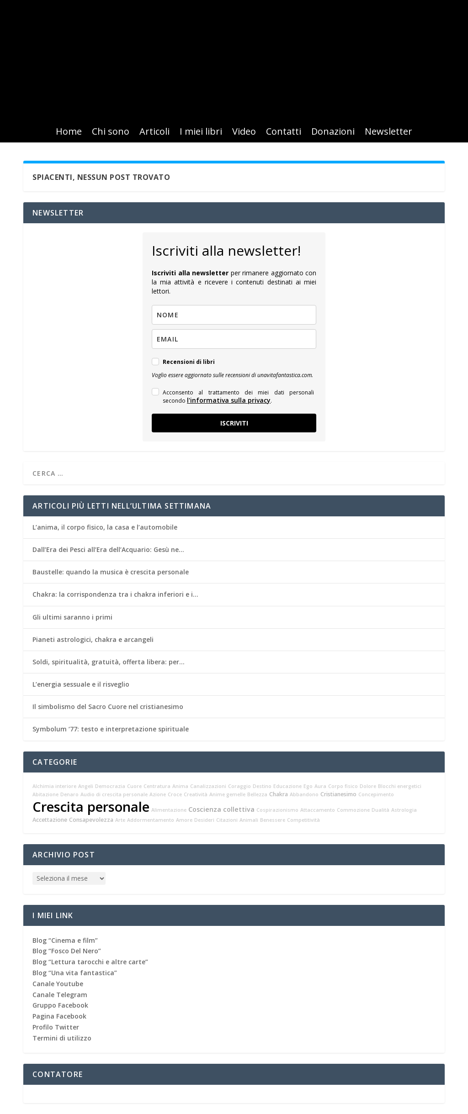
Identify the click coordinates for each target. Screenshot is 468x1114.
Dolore (368, 786)
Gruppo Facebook (60, 1005)
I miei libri (201, 132)
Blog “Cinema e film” (65, 940)
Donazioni (333, 132)
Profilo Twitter (55, 1027)
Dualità (380, 810)
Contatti (283, 132)
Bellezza (257, 794)
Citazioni (227, 820)
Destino (262, 786)
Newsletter (388, 132)
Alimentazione (168, 810)
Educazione (287, 786)
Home (69, 132)
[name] (234, 315)
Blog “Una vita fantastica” (74, 972)
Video (244, 132)
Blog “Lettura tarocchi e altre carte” (90, 961)
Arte (120, 820)
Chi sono (110, 132)
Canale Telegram (59, 994)
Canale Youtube (57, 983)
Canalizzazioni (208, 786)
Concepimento (376, 794)
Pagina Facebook (59, 1016)
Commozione (353, 810)
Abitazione (45, 794)
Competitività (303, 820)
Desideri (204, 820)
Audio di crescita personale (114, 794)
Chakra (278, 794)
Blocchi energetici (399, 786)
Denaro (69, 794)
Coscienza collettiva (221, 809)
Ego (308, 786)
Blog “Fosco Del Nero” (66, 950)
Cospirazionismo (277, 810)
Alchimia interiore (54, 786)
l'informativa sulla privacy (229, 400)
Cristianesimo (338, 794)
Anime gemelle (227, 794)
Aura (320, 786)
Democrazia (110, 786)
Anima (180, 786)
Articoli (154, 132)
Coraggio (239, 786)
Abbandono (304, 794)
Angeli (85, 786)
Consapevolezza (91, 820)
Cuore (134, 786)
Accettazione (49, 820)
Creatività (195, 794)
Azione (157, 794)
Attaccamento (317, 810)
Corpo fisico (343, 786)
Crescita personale (90, 807)
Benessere (272, 820)
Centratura (157, 786)
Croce (175, 794)
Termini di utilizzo (61, 1038)
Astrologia (404, 810)
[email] (234, 339)
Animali (248, 820)
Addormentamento (150, 820)
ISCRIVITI (234, 423)
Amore (184, 820)
